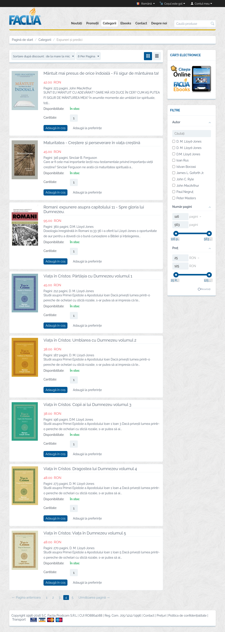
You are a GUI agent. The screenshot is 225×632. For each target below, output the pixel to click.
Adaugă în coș (55, 128)
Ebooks (125, 23)
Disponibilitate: (54, 108)
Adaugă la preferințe (87, 128)
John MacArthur (185, 185)
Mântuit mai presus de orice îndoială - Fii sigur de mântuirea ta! (101, 73)
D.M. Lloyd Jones (186, 154)
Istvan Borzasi (184, 166)
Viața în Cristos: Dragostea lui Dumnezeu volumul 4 (90, 468)
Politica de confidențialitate (187, 616)
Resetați (205, 289)
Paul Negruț (182, 192)
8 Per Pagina (89, 56)
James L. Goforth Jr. (188, 173)
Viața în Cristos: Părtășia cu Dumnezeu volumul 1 (88, 276)
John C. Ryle (183, 179)
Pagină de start (22, 40)
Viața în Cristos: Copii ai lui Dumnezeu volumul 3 (87, 404)
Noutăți (76, 23)
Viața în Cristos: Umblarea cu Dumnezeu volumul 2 (90, 340)
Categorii (109, 23)
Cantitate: (50, 117)
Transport (19, 619)
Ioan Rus (180, 160)
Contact (141, 23)
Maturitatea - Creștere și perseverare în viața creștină (92, 142)
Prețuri (161, 616)
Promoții (92, 23)
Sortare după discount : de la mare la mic (44, 56)
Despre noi (159, 23)
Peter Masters (184, 198)
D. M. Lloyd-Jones (186, 141)
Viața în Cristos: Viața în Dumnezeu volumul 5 (85, 533)
